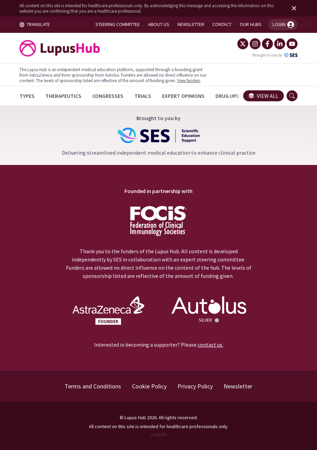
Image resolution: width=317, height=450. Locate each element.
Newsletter (238, 386)
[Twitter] (242, 43)
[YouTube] (291, 43)
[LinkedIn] (279, 43)
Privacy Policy (195, 386)
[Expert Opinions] (183, 95)
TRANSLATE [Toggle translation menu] (35, 24)
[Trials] (143, 95)
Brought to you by (274, 55)
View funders (188, 80)
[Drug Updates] (234, 95)
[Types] (27, 95)
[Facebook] (267, 43)
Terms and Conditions (93, 386)
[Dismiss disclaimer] (292, 8)
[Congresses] (108, 95)
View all (263, 95)
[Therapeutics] (64, 95)
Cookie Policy (149, 386)
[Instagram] (254, 43)
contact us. (210, 344)
